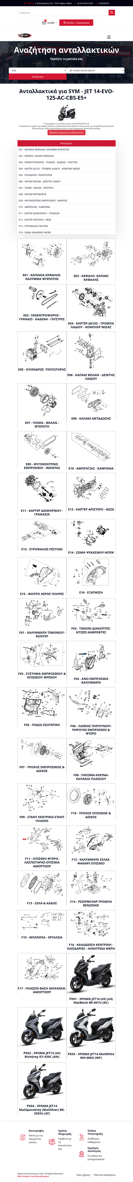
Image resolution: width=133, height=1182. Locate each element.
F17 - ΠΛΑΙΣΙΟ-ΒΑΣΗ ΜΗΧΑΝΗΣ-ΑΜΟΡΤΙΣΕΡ (42, 990)
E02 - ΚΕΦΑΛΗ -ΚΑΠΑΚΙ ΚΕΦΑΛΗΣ (36, 155)
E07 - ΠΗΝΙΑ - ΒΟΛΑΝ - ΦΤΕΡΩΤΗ (36, 187)
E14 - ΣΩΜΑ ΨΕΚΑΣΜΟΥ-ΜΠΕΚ (35, 232)
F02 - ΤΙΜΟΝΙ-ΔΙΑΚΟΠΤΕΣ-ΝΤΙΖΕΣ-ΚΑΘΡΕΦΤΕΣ (91, 630)
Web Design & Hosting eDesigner (33, 1176)
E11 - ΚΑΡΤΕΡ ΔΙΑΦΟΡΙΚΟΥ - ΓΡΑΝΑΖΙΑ (39, 213)
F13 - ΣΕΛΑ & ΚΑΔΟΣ (42, 903)
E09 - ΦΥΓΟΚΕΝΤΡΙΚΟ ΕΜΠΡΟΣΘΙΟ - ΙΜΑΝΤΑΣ (43, 200)
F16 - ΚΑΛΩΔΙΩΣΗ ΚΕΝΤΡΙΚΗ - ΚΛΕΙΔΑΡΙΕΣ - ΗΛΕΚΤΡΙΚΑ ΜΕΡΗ (91, 946)
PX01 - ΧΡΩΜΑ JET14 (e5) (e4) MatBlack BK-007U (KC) (91, 1001)
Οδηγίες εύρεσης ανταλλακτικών (66, 132)
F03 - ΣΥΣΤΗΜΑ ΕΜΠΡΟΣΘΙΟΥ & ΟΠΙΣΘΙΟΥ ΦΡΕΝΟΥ (42, 675)
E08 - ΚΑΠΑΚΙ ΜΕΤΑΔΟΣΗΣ (33, 194)
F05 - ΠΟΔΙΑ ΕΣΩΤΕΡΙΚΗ (42, 725)
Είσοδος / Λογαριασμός (76, 22)
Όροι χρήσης (83, 1174)
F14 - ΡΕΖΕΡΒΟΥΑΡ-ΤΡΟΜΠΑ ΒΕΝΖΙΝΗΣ (91, 903)
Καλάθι (48, 22)
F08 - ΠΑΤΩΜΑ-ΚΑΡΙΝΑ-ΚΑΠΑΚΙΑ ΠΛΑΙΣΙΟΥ (91, 777)
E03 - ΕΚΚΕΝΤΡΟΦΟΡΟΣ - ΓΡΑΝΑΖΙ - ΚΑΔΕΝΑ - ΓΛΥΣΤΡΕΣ (48, 162)
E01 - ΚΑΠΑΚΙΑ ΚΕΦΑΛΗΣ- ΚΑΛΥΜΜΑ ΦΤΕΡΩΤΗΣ (44, 149)
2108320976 (103, 3)
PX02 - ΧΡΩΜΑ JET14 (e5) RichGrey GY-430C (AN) (41, 1055)
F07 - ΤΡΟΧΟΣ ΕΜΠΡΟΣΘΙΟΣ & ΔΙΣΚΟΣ (42, 769)
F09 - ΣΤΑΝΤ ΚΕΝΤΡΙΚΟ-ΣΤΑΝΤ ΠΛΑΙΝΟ (41, 819)
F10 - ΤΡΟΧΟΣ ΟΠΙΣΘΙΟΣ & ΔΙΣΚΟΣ (91, 815)
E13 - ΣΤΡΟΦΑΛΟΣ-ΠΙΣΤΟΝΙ (33, 226)
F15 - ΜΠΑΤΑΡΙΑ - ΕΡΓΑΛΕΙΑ (41, 937)
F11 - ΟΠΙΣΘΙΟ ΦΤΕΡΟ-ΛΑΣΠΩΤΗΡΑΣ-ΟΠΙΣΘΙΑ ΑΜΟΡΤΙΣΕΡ (42, 862)
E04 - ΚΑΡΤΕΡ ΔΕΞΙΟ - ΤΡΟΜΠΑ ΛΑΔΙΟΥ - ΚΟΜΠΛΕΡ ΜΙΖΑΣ (49, 168)
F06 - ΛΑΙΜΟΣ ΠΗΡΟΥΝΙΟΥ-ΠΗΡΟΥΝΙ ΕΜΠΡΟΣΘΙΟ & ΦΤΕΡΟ (91, 729)
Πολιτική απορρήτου (105, 1174)
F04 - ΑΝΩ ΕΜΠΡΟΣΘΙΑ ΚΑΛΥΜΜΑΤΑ (91, 680)
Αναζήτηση (37, 76)
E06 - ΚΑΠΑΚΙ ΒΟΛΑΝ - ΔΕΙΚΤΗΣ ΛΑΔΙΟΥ (40, 181)
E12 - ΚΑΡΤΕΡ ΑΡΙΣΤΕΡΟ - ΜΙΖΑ (35, 219)
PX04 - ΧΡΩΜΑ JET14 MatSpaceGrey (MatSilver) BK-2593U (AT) (42, 1109)
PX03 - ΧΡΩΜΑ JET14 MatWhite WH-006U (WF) (91, 1056)
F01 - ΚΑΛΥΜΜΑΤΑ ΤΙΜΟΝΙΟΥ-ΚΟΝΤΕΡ (42, 634)
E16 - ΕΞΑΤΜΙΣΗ (91, 592)
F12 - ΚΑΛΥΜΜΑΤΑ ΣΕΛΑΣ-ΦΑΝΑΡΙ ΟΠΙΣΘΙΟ (91, 861)
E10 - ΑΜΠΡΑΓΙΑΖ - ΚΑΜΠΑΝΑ (34, 207)
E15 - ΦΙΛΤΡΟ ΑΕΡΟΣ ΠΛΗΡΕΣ (42, 594)
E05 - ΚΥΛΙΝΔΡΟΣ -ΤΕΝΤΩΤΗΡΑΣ (35, 175)
